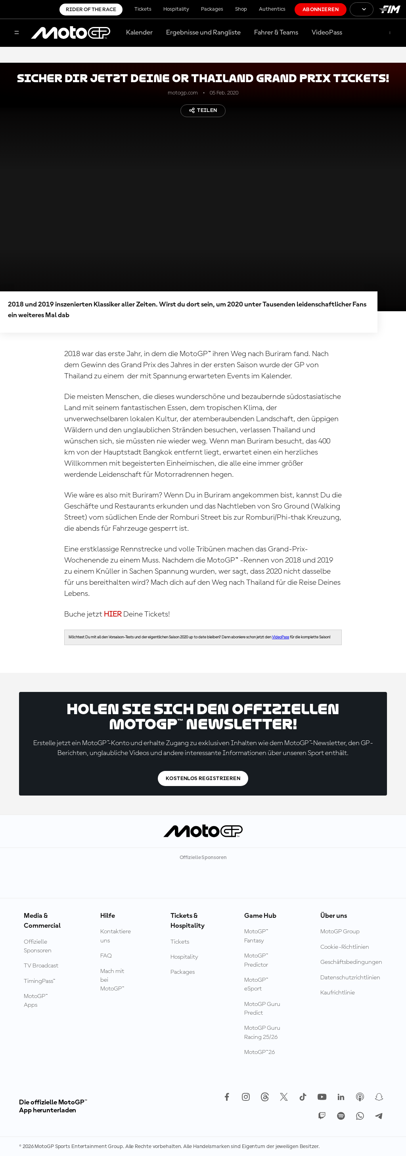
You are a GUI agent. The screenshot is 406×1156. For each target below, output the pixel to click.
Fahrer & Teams (276, 32)
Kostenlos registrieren (203, 778)
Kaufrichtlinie (337, 993)
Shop (241, 9)
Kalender (139, 32)
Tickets (142, 9)
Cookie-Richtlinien (344, 947)
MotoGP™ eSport (256, 984)
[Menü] (17, 33)
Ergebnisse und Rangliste (203, 32)
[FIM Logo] (389, 9)
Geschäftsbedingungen (351, 962)
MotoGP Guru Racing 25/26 (262, 1032)
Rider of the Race (91, 9)
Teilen (203, 110)
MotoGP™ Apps (36, 1000)
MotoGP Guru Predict (262, 1008)
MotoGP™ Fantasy (256, 936)
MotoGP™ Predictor (256, 960)
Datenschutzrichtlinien (350, 978)
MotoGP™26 (259, 1052)
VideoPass (327, 32)
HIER (113, 614)
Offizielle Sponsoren (38, 946)
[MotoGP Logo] (71, 33)
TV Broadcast (41, 966)
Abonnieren (321, 9)
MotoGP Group (340, 932)
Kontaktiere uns (115, 936)
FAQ (106, 956)
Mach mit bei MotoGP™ (112, 980)
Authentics (272, 9)
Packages (212, 9)
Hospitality (176, 9)
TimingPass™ (40, 981)
